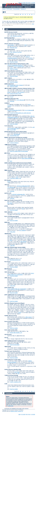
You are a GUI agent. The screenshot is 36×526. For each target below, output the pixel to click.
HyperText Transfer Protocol (11, 200)
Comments (8, 393)
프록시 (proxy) (28, 317)
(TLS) (18, 351)
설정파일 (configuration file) (13, 110)
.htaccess (6, 184)
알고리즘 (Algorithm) (9, 37)
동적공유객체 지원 (14, 135)
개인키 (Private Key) (18, 66)
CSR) (27, 63)
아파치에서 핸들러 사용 (15, 178)
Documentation (16, 8)
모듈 (19, 2)
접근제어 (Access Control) (10, 32)
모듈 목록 (12, 245)
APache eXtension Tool (10, 43)
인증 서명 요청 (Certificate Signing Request (14, 63)
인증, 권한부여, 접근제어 (16, 36)
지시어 (11, 96)
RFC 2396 (17, 372)
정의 (6, 29)
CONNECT (7, 103)
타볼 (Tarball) (7, 346)
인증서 (11, 67)
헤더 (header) (22, 230)
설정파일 (12, 101)
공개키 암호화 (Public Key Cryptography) (16, 288)
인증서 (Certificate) (9, 54)
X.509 (5, 383)
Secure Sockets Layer (9, 321)
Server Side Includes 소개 (16, 332)
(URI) (19, 369)
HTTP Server (9, 8)
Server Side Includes (26, 158)
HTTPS (6, 206)
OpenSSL (6, 257)
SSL (23, 208)
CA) (22, 70)
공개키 (30, 58)
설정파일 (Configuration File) (11, 98)
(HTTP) (20, 200)
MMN (24, 247)
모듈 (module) (10, 45)
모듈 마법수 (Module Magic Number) (13, 247)
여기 (33, 24)
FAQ (27, 2)
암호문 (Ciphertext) (9, 83)
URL (18, 373)
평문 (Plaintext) (10, 85)
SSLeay (6, 337)
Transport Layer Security (10, 351)
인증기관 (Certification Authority (12, 70)
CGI (17, 176)
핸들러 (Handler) (8, 170)
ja (29, 14)
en (23, 14)
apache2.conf (7, 193)
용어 (29, 2)
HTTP (8, 181)
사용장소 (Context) (8, 109)
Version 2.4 (23, 8)
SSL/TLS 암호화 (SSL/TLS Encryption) (19, 151)
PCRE (19, 312)
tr (34, 14)
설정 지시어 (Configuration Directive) (13, 95)
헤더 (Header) (7, 180)
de (20, 14)
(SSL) (16, 321)
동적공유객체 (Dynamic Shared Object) (13, 131)
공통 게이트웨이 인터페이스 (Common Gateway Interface (18, 88)
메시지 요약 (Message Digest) (11, 216)
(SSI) (16, 330)
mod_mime (12, 231)
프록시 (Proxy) (7, 277)
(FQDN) (29, 163)
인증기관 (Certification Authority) (14, 65)
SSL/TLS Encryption (14, 344)
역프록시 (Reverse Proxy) (10, 315)
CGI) (33, 88)
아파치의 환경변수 (14, 142)
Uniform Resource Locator (11, 359)
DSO (25, 45)
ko (32, 14)
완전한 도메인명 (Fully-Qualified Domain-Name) (15, 163)
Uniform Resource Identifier (11, 369)
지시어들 (23, 2)
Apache (3, 8)
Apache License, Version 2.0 (17, 411)
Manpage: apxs (13, 47)
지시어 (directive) (20, 100)
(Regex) (22, 303)
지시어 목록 (13, 129)
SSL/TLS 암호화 (14, 62)
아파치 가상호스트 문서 (15, 382)
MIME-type (7, 222)
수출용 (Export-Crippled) (10, 144)
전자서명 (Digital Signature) (11, 114)
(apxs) (17, 43)
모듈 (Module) (16, 134)
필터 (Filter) (7, 153)
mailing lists (10, 405)
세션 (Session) (7, 334)
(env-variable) (23, 137)
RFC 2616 (9, 203)
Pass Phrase (7, 261)
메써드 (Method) (8, 212)
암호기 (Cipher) (8, 78)
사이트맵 (33, 2)
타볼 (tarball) (23, 241)
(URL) (19, 359)
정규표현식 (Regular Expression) (12, 303)
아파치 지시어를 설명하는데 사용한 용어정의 (20, 113)
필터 (11, 161)
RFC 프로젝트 (20, 92)
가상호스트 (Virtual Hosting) (11, 375)
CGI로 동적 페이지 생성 (15, 93)
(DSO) (25, 131)
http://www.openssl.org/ (15, 259)
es (25, 14)
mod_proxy (12, 285)
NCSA (8, 92)
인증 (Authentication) (9, 49)
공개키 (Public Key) (9, 287)
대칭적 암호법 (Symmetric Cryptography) (14, 340)
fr (27, 14)
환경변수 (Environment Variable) (12, 137)
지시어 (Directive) (8, 125)
